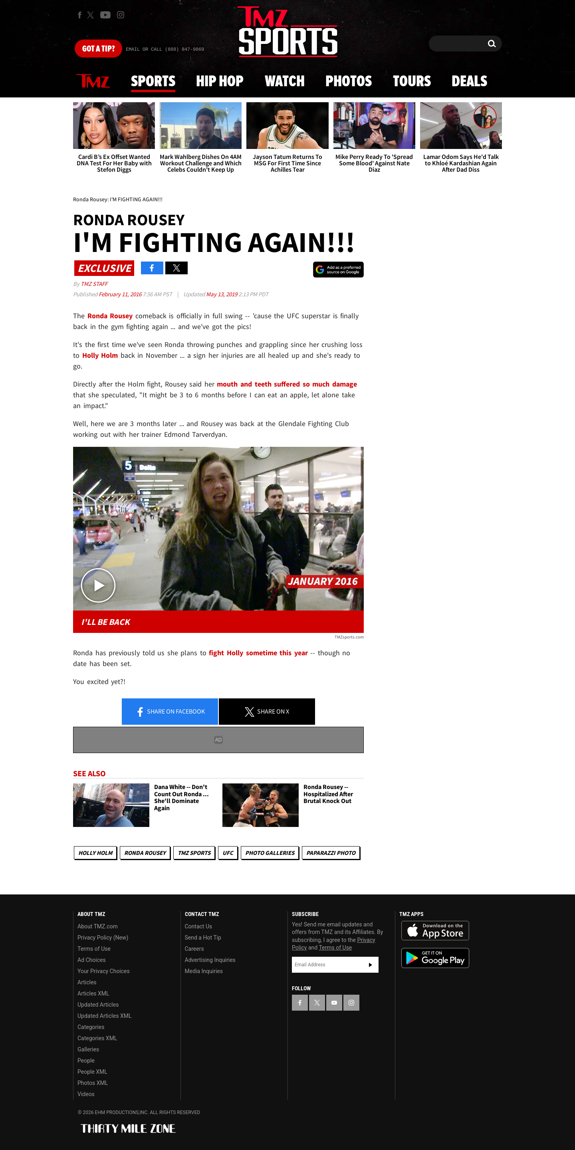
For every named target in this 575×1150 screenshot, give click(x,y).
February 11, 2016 (121, 294)
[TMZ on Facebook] (79, 15)
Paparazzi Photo (330, 853)
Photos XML (92, 1083)
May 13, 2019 (222, 294)
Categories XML (97, 1038)
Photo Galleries (269, 853)
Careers (194, 949)
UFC (227, 853)
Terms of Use (94, 949)
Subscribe (371, 965)
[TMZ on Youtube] (105, 15)
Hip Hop (220, 81)
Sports (153, 81)
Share (170, 712)
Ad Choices (91, 960)
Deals (469, 81)
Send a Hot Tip (203, 937)
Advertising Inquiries (210, 960)
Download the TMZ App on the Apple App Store (435, 931)
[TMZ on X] (91, 15)
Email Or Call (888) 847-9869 (165, 49)
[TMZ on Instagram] (120, 14)
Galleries (88, 1049)
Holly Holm (95, 853)
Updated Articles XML (104, 1016)
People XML (92, 1072)
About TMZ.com (97, 926)
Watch (285, 81)
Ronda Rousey (145, 853)
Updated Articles (98, 1004)
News (93, 81)
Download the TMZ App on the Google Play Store (435, 958)
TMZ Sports (194, 853)
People (86, 1060)
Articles (87, 982)
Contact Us (198, 926)
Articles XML (93, 993)
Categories (90, 1027)
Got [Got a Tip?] (98, 49)
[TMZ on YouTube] (334, 1003)
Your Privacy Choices (103, 971)
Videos (86, 1094)
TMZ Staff (94, 284)
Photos (348, 81)
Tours (412, 81)
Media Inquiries (204, 971)
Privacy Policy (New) (102, 937)
